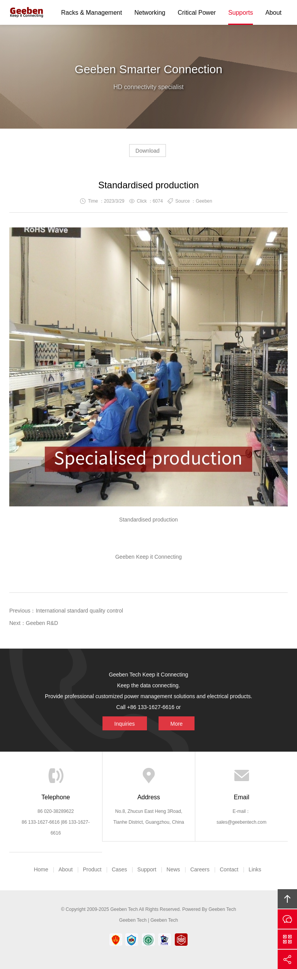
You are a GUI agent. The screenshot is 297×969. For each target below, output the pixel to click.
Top (287, 899)
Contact (229, 869)
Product (92, 869)
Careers (200, 869)
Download (147, 151)
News (173, 869)
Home (41, 869)
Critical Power (197, 12)
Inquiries (141, 707)
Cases (119, 869)
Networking (149, 12)
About (273, 12)
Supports (240, 12)
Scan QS (287, 939)
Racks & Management (91, 12)
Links (255, 869)
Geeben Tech (26, 12)
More (157, 707)
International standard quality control (79, 611)
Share (287, 959)
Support (146, 869)
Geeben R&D (42, 623)
